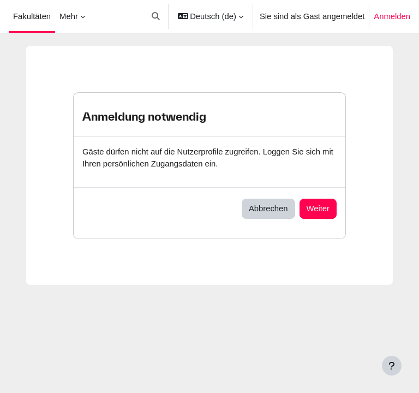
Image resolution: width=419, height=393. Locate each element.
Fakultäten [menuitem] (32, 16)
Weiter (318, 208)
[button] (156, 16)
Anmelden (392, 16)
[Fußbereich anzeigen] (392, 366)
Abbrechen (268, 208)
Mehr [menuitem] (68, 16)
